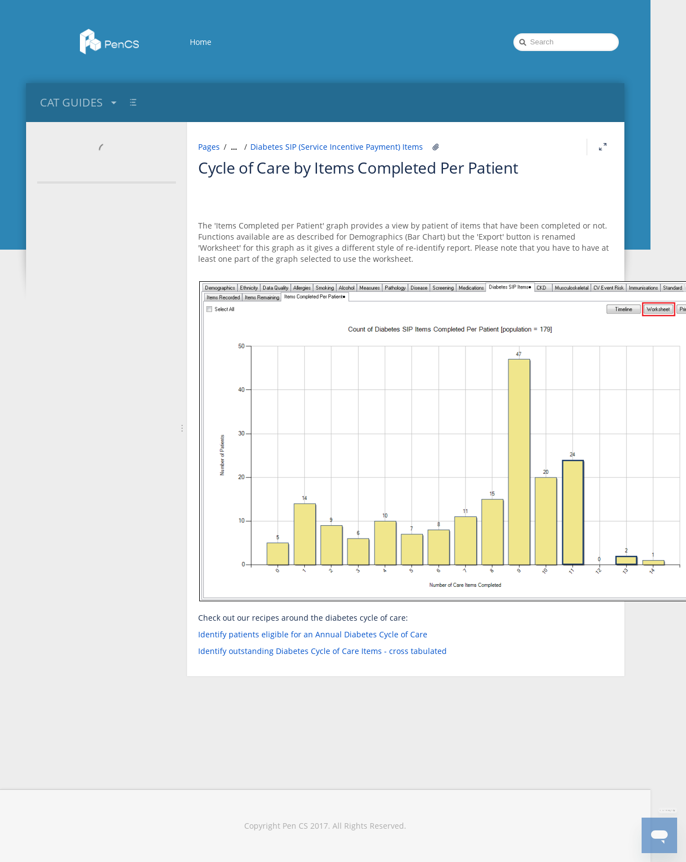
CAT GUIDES (79, 102)
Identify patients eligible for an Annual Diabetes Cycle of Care (312, 634)
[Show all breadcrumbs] (234, 147)
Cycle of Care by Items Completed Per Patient (358, 167)
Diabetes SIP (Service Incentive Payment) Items (336, 146)
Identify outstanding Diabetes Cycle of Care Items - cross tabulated (322, 651)
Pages (209, 146)
